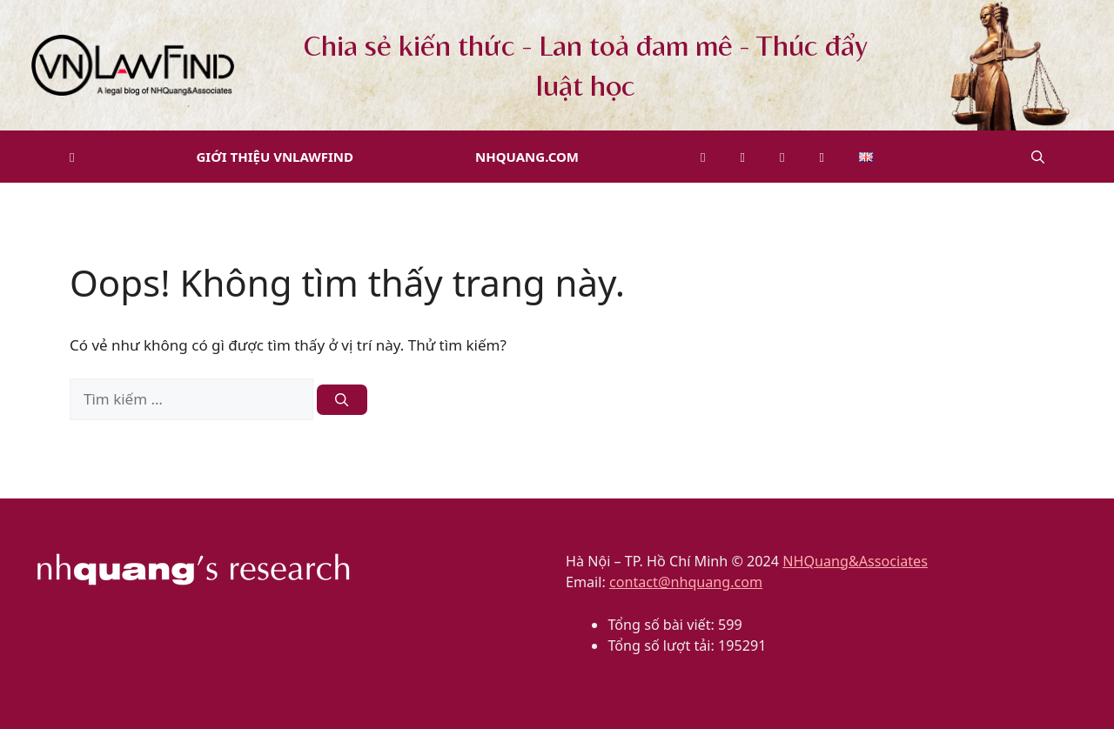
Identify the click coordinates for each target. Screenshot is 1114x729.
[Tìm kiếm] (341, 400)
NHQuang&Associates (855, 561)
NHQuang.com (527, 156)
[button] (1038, 156)
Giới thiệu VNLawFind (274, 156)
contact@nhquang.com (685, 582)
